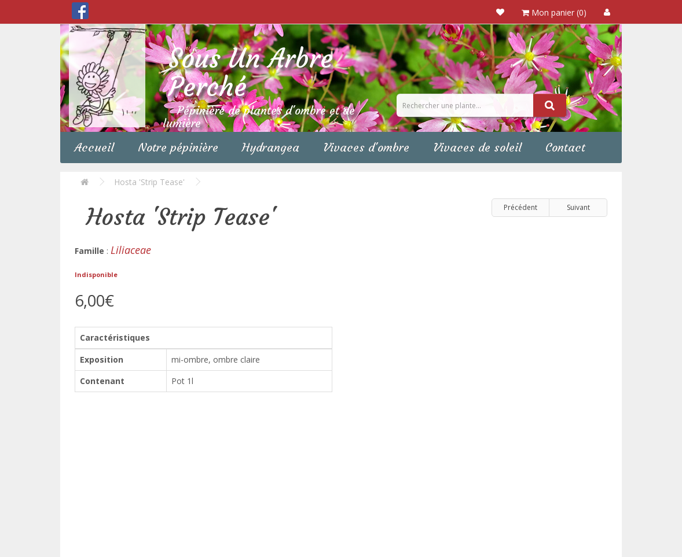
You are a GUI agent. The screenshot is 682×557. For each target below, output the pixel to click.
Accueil (94, 147)
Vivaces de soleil (477, 147)
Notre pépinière (178, 147)
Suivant (578, 207)
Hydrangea (270, 147)
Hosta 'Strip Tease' (149, 181)
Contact (565, 147)
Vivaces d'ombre (366, 147)
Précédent (520, 207)
